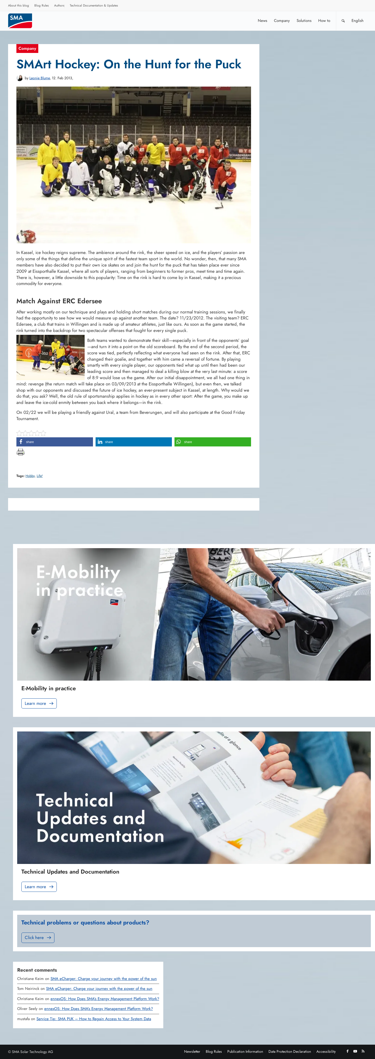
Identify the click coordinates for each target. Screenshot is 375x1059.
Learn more (39, 703)
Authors (59, 5)
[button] (54, 441)
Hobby (30, 476)
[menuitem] (18, 6)
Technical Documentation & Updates (94, 5)
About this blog (18, 5)
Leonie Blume (39, 78)
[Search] (343, 21)
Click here (38, 937)
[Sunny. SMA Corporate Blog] (23, 21)
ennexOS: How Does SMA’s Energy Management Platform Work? (105, 999)
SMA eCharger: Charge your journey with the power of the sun (104, 979)
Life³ (40, 476)
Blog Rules (41, 5)
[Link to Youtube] (355, 1051)
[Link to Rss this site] (363, 1051)
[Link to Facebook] (347, 1051)
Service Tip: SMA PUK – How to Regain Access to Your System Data (93, 1019)
